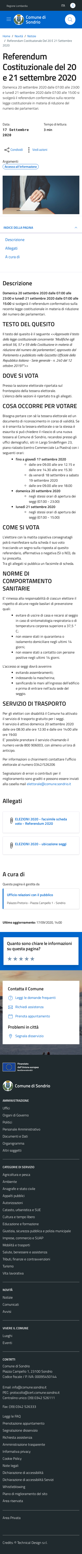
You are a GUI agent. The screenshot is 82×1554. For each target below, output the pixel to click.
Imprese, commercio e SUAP (23, 1238)
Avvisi (7, 1311)
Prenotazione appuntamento (23, 1423)
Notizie (8, 1297)
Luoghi (7, 1335)
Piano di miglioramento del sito (25, 1493)
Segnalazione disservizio (20, 1430)
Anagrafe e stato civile (19, 1188)
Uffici (6, 1108)
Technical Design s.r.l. (32, 1542)
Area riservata (13, 1500)
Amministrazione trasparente (24, 1444)
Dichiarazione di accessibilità (23, 1472)
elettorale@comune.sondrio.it (49, 783)
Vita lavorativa (13, 1273)
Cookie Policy (12, 1458)
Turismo (8, 1266)
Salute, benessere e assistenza (25, 1252)
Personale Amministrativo (21, 1129)
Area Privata (12, 1517)
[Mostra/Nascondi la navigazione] (8, 19)
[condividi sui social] (13, 149)
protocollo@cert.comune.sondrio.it (35, 1392)
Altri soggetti (12, 1150)
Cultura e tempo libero (19, 1216)
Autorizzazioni (13, 1202)
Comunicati (11, 1304)
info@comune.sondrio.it (29, 1387)
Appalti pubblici (13, 1195)
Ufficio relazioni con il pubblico (30, 894)
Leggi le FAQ (12, 1416)
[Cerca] (70, 19)
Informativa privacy (17, 1451)
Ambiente (10, 1181)
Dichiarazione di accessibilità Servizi (28, 1479)
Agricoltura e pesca (16, 1174)
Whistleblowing (14, 1486)
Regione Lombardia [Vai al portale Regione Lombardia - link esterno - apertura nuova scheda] (17, 6)
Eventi (7, 1342)
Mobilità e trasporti (16, 1245)
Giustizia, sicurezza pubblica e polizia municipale (37, 1231)
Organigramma (13, 1143)
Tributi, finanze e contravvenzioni (26, 1259)
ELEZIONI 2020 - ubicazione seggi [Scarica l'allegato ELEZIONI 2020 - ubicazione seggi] (41, 844)
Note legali (10, 1465)
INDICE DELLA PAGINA (41, 227)
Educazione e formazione (21, 1223)
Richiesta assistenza (17, 1437)
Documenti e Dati (15, 1136)
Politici (7, 1122)
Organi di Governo (16, 1115)
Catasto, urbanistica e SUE (22, 1209)
